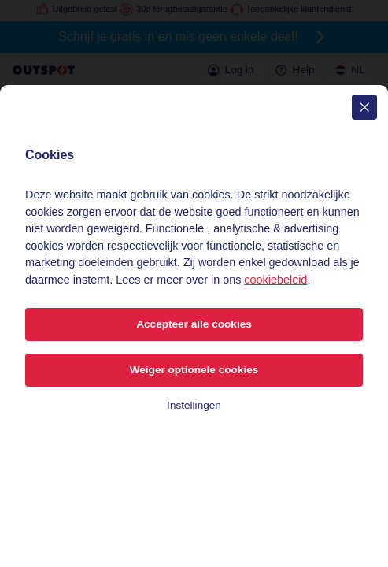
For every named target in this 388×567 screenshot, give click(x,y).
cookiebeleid (275, 279)
